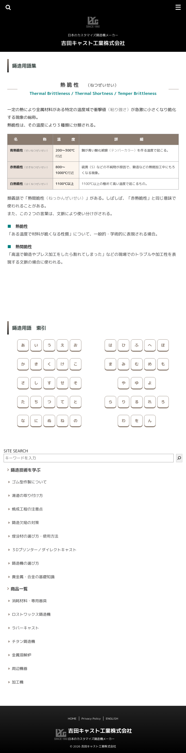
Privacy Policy (91, 718)
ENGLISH (112, 718)
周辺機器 (19, 668)
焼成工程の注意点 (27, 509)
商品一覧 (19, 589)
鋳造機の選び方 (25, 563)
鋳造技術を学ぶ (25, 470)
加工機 (17, 682)
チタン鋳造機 (23, 641)
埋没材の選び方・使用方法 (35, 536)
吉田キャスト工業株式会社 (93, 43)
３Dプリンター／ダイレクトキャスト (44, 549)
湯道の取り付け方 (27, 495)
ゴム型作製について (29, 482)
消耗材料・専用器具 (29, 600)
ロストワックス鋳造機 (31, 614)
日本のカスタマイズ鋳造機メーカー (91, 739)
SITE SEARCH (16, 451)
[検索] (179, 458)
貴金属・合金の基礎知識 (33, 576)
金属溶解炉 (21, 655)
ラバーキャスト (25, 628)
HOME (72, 718)
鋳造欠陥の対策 (25, 522)
